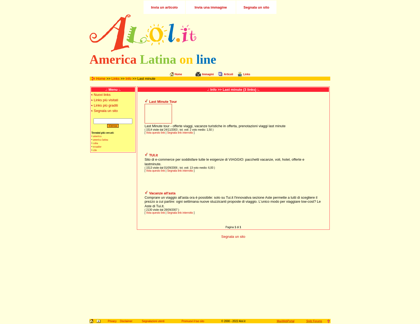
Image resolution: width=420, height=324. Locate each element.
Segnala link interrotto (180, 132)
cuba (95, 143)
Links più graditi (106, 105)
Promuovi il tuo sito (193, 321)
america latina (100, 139)
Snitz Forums (314, 321)
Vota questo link (155, 132)
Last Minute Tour (163, 102)
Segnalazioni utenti (153, 321)
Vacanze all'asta (162, 193)
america (97, 136)
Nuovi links (102, 95)
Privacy (112, 321)
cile (95, 150)
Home (101, 79)
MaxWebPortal (285, 321)
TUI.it (153, 155)
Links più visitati (106, 100)
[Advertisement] (267, 33)
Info (129, 79)
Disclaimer (126, 321)
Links (115, 79)
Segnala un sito (106, 111)
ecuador (97, 146)
